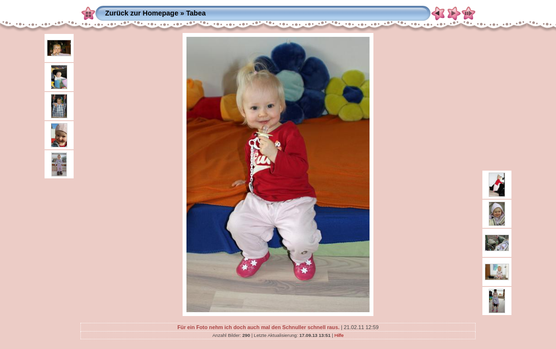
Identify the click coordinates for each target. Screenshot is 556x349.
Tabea (196, 13)
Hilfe (338, 335)
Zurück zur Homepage (141, 13)
